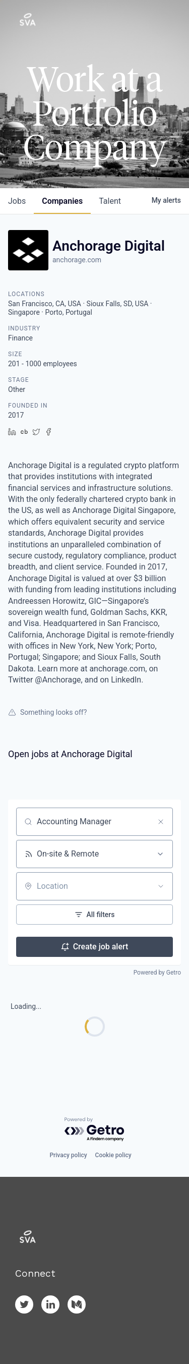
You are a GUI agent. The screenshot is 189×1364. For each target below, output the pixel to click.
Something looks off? (47, 712)
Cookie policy (113, 1155)
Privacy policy (68, 1155)
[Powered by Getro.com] (95, 1129)
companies (62, 201)
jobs (17, 201)
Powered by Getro (157, 972)
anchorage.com (76, 260)
